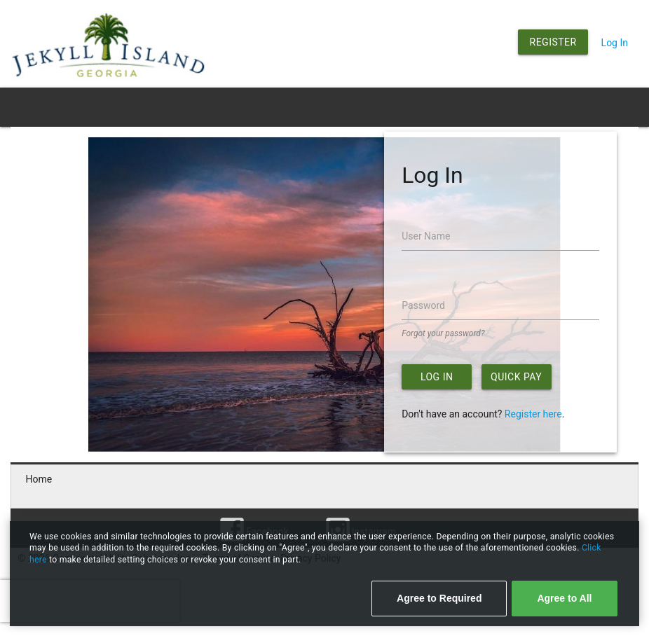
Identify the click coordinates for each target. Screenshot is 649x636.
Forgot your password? (443, 333)
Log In (614, 42)
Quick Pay (516, 376)
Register (553, 42)
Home (39, 479)
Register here (533, 414)
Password (423, 305)
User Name (426, 236)
